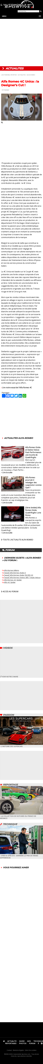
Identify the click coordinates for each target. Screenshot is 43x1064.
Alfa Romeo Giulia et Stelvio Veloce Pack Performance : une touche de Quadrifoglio (33, 452)
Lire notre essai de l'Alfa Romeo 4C (17, 387)
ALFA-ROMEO (31, 75)
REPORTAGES (10, 1043)
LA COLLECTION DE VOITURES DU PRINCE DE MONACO (21, 816)
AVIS (29, 1041)
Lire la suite (7, 472)
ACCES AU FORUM (9, 591)
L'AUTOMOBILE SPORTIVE (9, 75)
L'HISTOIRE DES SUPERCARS (21, 745)
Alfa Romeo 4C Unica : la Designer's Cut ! (20, 83)
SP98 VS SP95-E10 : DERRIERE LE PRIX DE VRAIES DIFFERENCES (21, 855)
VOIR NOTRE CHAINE (9, 677)
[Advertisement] (21, 42)
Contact (9, 1050)
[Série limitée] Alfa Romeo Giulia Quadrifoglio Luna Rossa (33, 511)
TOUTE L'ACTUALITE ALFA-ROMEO (17, 539)
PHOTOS (22, 1043)
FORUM (32, 1043)
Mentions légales (18, 1050)
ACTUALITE (12, 1041)
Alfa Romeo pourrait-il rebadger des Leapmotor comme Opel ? (33, 482)
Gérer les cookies (30, 1050)
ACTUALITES (21, 75)
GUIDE (22, 1041)
